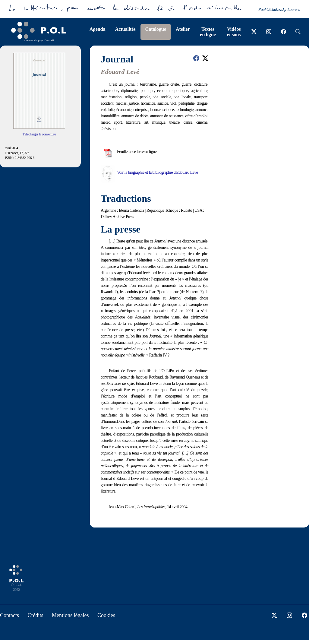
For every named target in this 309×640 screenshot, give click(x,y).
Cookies (106, 615)
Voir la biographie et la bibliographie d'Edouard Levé (157, 172)
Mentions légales (70, 615)
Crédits (35, 615)
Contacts (9, 615)
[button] (196, 58)
